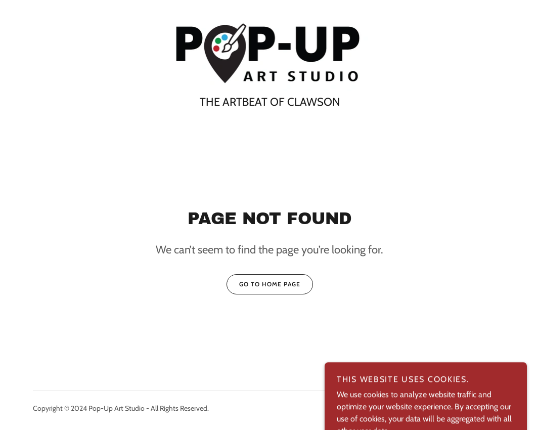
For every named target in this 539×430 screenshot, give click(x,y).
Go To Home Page (263, 284)
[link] (270, 53)
